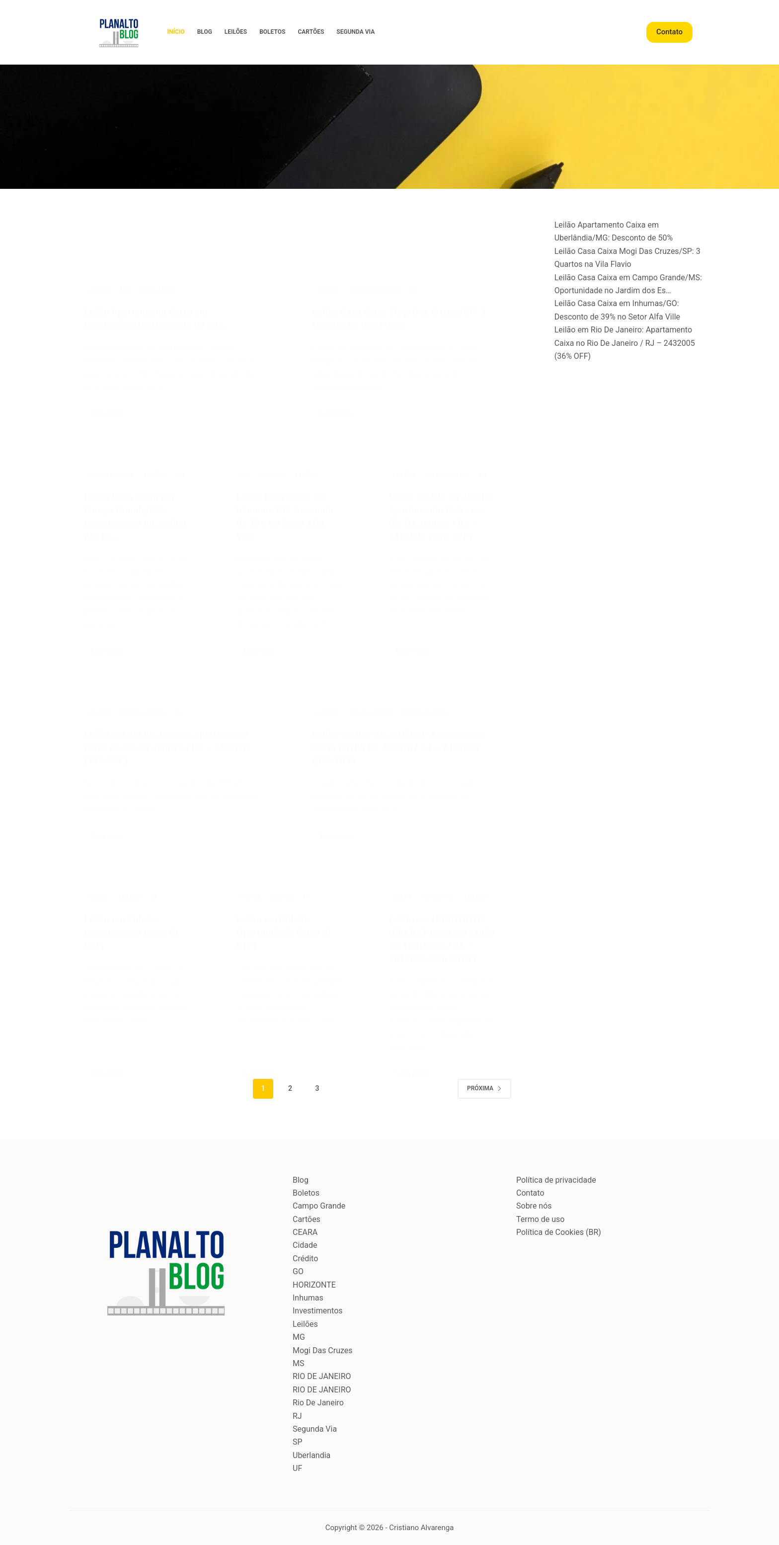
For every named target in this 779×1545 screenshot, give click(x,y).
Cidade (305, 1245)
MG (299, 1337)
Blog (204, 31)
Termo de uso (540, 1219)
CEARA (305, 1232)
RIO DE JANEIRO (322, 1376)
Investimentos (318, 1310)
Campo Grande (319, 1206)
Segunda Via (355, 31)
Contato (669, 31)
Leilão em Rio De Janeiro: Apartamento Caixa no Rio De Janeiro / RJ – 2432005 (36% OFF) (624, 343)
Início (176, 31)
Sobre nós (534, 1206)
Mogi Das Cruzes (323, 1350)
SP (298, 1442)
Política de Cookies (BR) (558, 1232)
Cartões (311, 31)
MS (298, 1363)
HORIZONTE (314, 1285)
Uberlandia (311, 1455)
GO (298, 1271)
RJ (297, 1416)
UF (297, 1468)
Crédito (305, 1258)
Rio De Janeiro (318, 1402)
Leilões (236, 31)
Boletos (272, 31)
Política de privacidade (556, 1180)
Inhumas (308, 1297)
